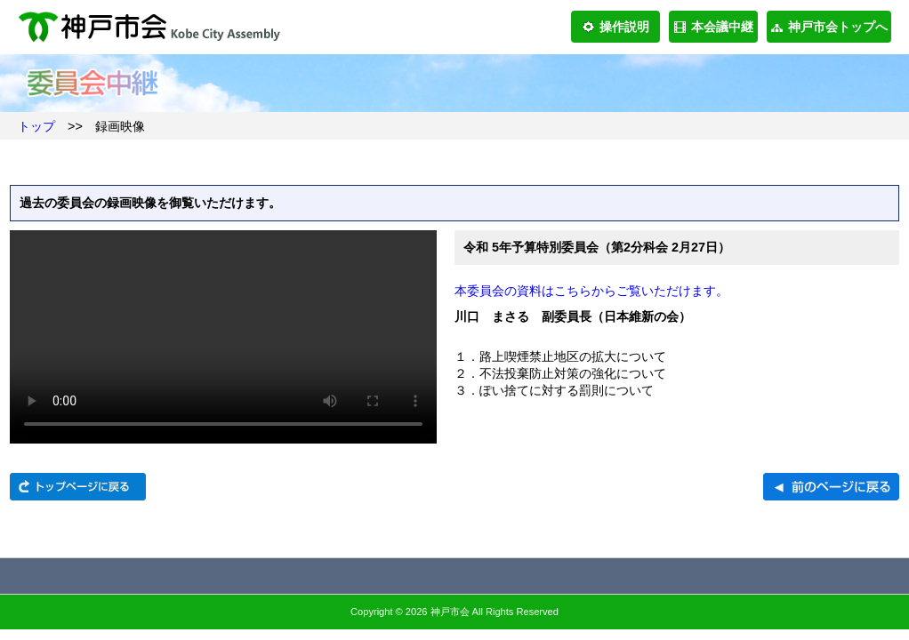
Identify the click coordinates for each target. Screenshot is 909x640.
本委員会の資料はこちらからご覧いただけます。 (591, 291)
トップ (36, 126)
